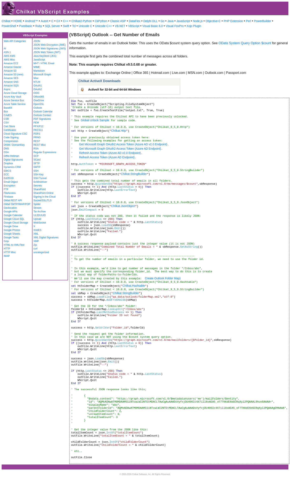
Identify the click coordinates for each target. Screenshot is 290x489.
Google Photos (12, 230)
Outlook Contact (42, 115)
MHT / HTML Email (44, 63)
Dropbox (8, 163)
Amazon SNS (11, 81)
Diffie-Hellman (11, 156)
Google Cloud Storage (16, 222)
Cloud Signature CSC (15, 133)
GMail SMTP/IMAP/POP (17, 204)
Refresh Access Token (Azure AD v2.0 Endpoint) (110, 153)
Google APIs (10, 211)
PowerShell (9, 26)
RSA (36, 148)
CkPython (101, 21)
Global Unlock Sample (95, 120)
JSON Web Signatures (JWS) (50, 48)
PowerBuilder (262, 21)
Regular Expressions (45, 152)
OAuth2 (38, 89)
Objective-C (213, 21)
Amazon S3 (10, 70)
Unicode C (85, 26)
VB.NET (120, 26)
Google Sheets (12, 233)
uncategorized (41, 252)
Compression (11, 141)
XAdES (38, 230)
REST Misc (40, 144)
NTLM (37, 81)
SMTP (37, 167)
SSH (36, 170)
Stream (38, 207)
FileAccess (10, 193)
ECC (6, 174)
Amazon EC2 (11, 63)
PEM (36, 122)
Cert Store (9, 126)
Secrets (38, 185)
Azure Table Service (15, 104)
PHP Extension (233, 21)
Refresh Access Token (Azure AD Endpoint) (107, 157)
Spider (37, 204)
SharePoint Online (43, 193)
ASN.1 (7, 52)
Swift (66, 26)
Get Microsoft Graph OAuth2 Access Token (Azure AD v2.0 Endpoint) (123, 144)
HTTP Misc (10, 252)
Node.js (197, 21)
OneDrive (39, 100)
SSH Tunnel (40, 178)
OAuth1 (38, 85)
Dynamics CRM (12, 167)
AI (5, 48)
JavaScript (183, 21)
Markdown (39, 70)
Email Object (11, 181)
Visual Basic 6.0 (152, 26)
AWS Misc (9, 59)
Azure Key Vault (12, 96)
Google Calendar (13, 215)
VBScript (133, 26)
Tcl (74, 26)
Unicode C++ (103, 26)
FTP (6, 189)
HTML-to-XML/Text (14, 244)
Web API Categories (15, 41)
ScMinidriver (40, 181)
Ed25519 (9, 178)
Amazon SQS (11, 85)
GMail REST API (13, 200)
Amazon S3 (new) (13, 74)
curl (35, 248)
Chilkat (6, 21)
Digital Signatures (13, 159)
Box (6, 111)
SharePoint (40, 189)
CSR (6, 119)
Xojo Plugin (194, 26)
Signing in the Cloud (44, 196)
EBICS (7, 170)
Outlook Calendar (43, 111)
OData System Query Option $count (244, 43)
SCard (37, 159)
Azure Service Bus (14, 100)
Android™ (31, 21)
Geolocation (10, 207)
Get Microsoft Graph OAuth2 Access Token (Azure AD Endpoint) (120, 148)
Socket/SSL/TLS (43, 200)
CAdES (8, 115)
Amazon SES (11, 78)
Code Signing (11, 137)
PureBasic (25, 26)
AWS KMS (9, 56)
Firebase (8, 196)
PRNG (37, 137)
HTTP (7, 248)
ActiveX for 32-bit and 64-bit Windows (114, 89)
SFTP (37, 163)
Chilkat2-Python (82, 21)
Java (170, 21)
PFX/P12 (38, 126)
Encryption (9, 185)
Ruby (38, 26)
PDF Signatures (42, 119)
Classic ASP (118, 21)
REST (37, 141)
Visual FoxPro (175, 26)
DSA (6, 152)
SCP (36, 156)
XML (36, 233)
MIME (37, 67)
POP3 (37, 133)
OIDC (37, 93)
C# (58, 21)
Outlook (38, 107)
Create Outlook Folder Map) (163, 278)
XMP (36, 241)
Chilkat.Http (118, 130)
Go (162, 21)
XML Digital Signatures (46, 237)
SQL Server (52, 26)
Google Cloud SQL (14, 219)
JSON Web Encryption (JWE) (50, 44)
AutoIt (45, 21)
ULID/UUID (40, 215)
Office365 (39, 96)
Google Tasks (11, 237)
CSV (6, 122)
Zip (35, 244)
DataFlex (134, 21)
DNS (6, 148)
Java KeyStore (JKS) (45, 56)
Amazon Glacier (12, 67)
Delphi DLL (150, 21)
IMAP (7, 256)
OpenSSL (39, 104)
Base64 (8, 107)
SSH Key (39, 174)
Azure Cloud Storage (15, 93)
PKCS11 (38, 130)
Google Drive (11, 226)
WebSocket (40, 222)
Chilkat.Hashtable (133, 285)
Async (7, 89)
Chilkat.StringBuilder (134, 174)
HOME (17, 21)
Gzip (6, 241)
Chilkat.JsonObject (123, 206)
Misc (36, 78)
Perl (248, 21)
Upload (37, 219)
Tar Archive (40, 211)
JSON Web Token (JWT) (47, 52)
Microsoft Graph (42, 74)
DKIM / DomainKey (14, 144)
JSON (37, 41)
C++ (65, 21)
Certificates (10, 130)
